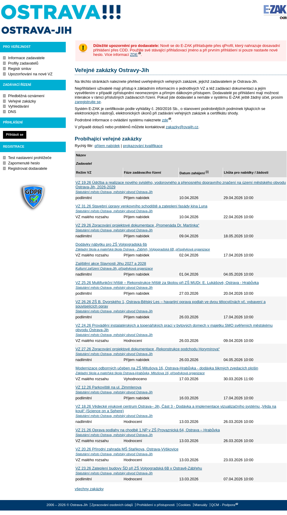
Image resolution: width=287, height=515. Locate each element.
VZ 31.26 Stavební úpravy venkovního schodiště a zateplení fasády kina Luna (141, 206)
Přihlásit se (14, 134)
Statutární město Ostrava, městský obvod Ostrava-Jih (114, 192)
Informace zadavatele (26, 58)
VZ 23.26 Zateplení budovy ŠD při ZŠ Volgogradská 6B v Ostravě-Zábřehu (139, 468)
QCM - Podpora (223, 505)
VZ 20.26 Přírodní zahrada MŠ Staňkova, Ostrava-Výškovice (127, 449)
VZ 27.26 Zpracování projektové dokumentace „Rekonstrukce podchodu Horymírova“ (148, 349)
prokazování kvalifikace (142, 145)
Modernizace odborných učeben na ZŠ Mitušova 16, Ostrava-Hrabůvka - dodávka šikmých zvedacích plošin (167, 368)
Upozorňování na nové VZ (30, 74)
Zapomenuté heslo (24, 163)
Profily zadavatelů (23, 63)
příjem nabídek (107, 145)
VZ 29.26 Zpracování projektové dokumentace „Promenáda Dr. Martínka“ (137, 225)
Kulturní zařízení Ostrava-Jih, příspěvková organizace (114, 268)
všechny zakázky (89, 489)
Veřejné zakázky (22, 101)
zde (165, 120)
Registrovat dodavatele (27, 168)
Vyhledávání (18, 106)
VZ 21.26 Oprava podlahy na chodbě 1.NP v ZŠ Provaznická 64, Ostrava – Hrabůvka (148, 430)
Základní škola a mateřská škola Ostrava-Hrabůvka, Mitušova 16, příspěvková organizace (140, 373)
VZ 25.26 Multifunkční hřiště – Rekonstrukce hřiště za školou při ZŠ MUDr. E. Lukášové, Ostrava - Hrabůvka (167, 282)
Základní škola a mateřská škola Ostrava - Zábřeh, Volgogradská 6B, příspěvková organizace (143, 249)
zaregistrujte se (88, 102)
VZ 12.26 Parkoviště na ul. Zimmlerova (108, 387)
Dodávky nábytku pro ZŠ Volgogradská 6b (111, 244)
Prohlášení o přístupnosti (156, 505)
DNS (12, 111)
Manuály (200, 505)
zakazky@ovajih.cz (182, 127)
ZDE (134, 54)
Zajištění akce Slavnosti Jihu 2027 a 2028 (111, 263)
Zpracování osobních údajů (112, 505)
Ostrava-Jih (61, 19)
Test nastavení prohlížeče (29, 157)
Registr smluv (19, 68)
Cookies (184, 505)
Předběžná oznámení (26, 96)
